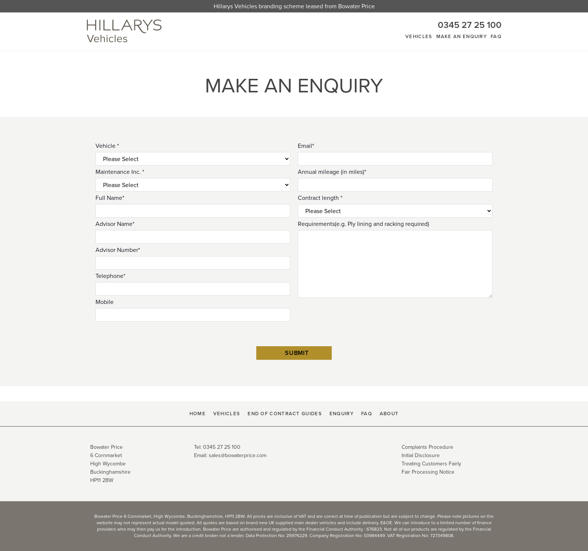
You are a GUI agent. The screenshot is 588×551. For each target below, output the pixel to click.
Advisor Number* (117, 250)
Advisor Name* (114, 223)
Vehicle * (107, 145)
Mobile (104, 302)
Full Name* (109, 197)
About (389, 413)
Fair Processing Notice (428, 472)
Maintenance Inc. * (119, 171)
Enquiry (341, 413)
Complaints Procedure (427, 447)
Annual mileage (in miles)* (332, 171)
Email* (306, 145)
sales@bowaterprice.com (237, 455)
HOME (197, 413)
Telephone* (110, 276)
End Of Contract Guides (285, 413)
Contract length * (320, 197)
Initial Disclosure (421, 455)
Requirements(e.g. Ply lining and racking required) (363, 223)
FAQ (496, 36)
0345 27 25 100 (470, 25)
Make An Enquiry (461, 36)
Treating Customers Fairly (431, 464)
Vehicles (418, 36)
